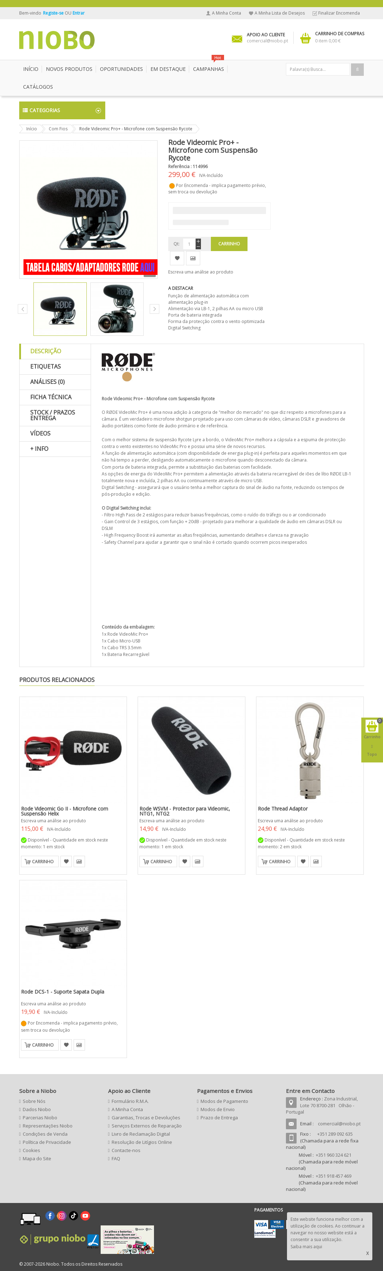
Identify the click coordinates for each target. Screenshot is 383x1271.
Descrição (45, 351)
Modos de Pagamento (224, 1101)
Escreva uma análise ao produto (200, 272)
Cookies (31, 1150)
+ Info (39, 449)
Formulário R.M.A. (130, 1101)
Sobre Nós (34, 1101)
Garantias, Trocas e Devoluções (146, 1117)
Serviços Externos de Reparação (147, 1125)
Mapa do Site (37, 1158)
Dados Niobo (37, 1109)
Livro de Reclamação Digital (141, 1134)
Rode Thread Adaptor (283, 808)
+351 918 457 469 (333, 1176)
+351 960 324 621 (333, 1155)
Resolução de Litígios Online (142, 1142)
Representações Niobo (48, 1125)
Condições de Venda (45, 1134)
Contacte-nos (126, 1150)
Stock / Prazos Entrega (52, 415)
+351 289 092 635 (335, 1134)
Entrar (79, 13)
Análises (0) (47, 382)
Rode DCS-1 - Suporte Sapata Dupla (62, 991)
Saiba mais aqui (306, 1247)
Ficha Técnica (50, 397)
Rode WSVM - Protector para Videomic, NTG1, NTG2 (184, 811)
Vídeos (40, 433)
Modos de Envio (218, 1109)
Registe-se (54, 13)
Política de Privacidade (47, 1142)
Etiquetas (45, 366)
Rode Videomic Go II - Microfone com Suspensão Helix (64, 811)
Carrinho (43, 862)
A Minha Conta (226, 13)
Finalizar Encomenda (339, 13)
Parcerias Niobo (40, 1117)
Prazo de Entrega (219, 1117)
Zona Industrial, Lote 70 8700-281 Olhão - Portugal (322, 1105)
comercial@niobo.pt (339, 1123)
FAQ (116, 1158)
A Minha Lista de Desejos (280, 13)
